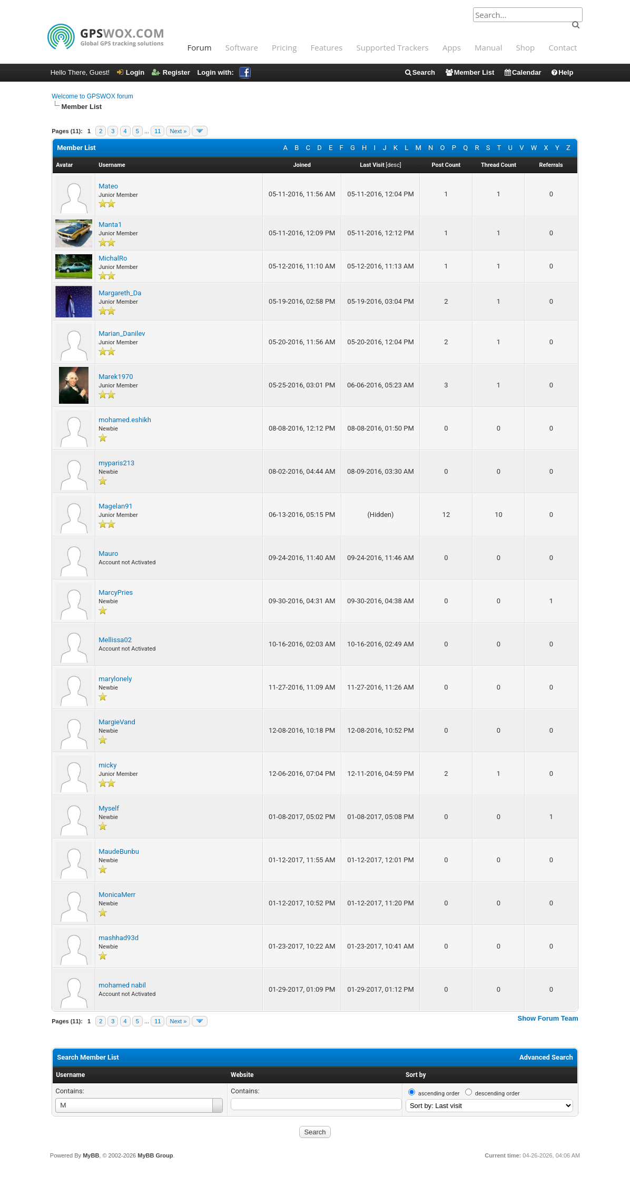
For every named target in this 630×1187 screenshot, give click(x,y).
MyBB (91, 1155)
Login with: (223, 72)
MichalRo (113, 258)
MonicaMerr (117, 895)
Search (419, 72)
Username (70, 1075)
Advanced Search (546, 1057)
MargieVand (117, 722)
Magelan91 (116, 506)
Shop (525, 47)
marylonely (115, 679)
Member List (470, 72)
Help (561, 72)
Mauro (108, 553)
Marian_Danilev (122, 333)
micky (107, 765)
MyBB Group (155, 1155)
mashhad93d (119, 938)
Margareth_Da (120, 293)
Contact (562, 47)
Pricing (284, 47)
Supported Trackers (392, 47)
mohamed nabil (122, 985)
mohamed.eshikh (125, 420)
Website (242, 1075)
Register (171, 72)
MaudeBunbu (119, 851)
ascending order (439, 1093)
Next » (178, 131)
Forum (200, 47)
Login (130, 72)
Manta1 (110, 224)
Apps (451, 47)
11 (157, 131)
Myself (109, 808)
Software (241, 47)
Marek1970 (116, 377)
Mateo (108, 186)
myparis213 (116, 463)
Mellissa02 (115, 640)
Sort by (416, 1075)
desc (393, 165)
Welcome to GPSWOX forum (92, 96)
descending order (497, 1093)
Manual (488, 47)
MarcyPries (116, 592)
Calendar (523, 72)
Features (327, 47)
